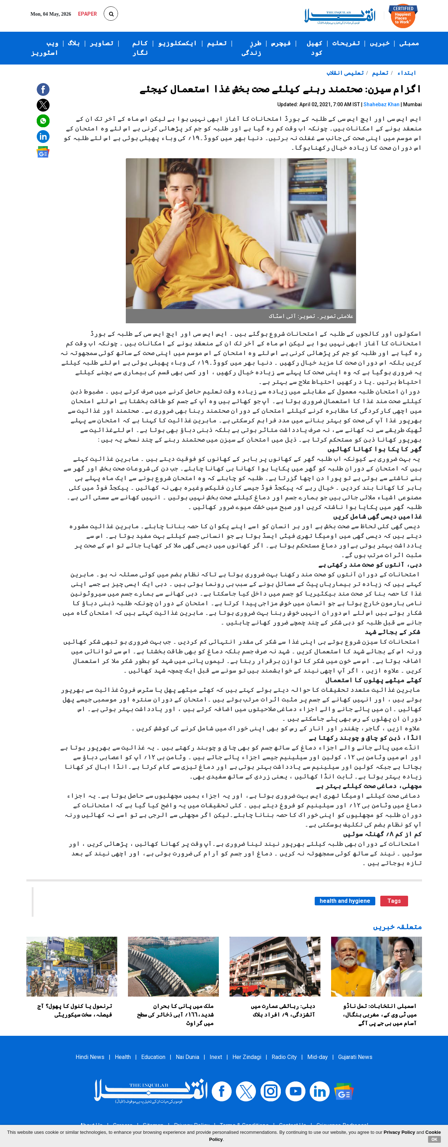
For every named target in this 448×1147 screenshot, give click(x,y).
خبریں (380, 43)
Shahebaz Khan (382, 104)
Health (123, 1057)
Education (153, 1057)
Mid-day (317, 1057)
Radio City (284, 1057)
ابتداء (406, 73)
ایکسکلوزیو (177, 43)
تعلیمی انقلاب (345, 73)
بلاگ (74, 43)
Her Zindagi (246, 1057)
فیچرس (281, 43)
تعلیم (217, 43)
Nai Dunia (187, 1057)
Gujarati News (355, 1057)
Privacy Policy (399, 1132)
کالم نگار (140, 48)
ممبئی (409, 43)
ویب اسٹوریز (44, 48)
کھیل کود (315, 48)
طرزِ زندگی (251, 48)
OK (435, 1139)
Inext (216, 1057)
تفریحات (346, 43)
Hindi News (90, 1057)
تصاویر (101, 43)
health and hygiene (345, 900)
